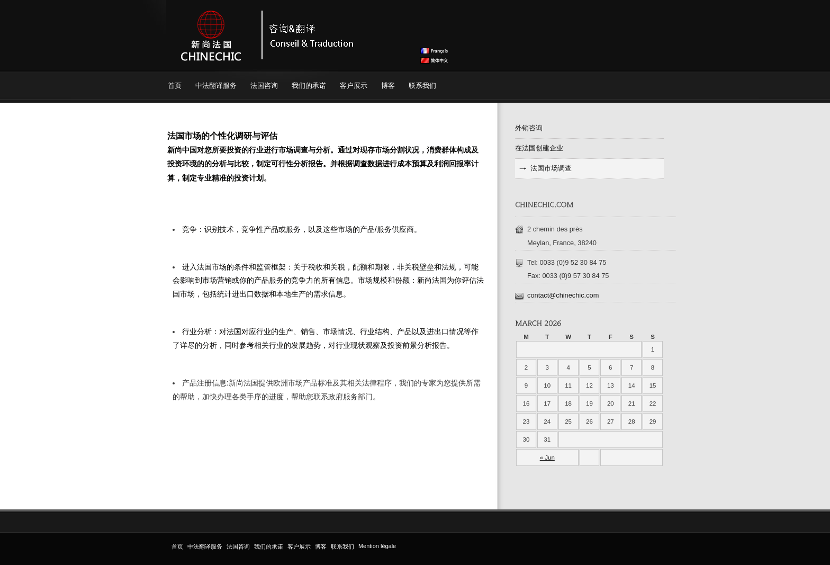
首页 (175, 85)
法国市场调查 (551, 168)
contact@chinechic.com (563, 295)
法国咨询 (264, 85)
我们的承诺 (309, 85)
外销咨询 (529, 128)
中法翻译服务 (216, 85)
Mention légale (377, 546)
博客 (388, 85)
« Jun (547, 457)
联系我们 (422, 85)
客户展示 (353, 85)
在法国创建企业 (539, 148)
